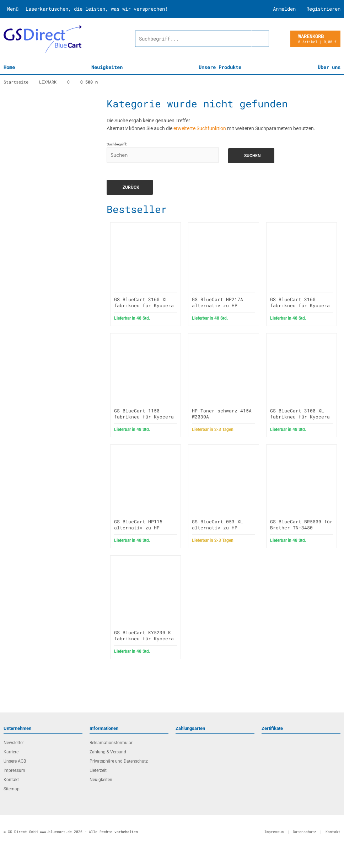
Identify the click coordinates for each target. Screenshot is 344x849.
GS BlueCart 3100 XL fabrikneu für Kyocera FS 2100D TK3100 (300, 416)
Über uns (329, 67)
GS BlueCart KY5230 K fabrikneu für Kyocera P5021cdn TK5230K (144, 638)
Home (9, 67)
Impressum (14, 770)
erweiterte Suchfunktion (199, 128)
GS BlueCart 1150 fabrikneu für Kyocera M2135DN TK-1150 (144, 416)
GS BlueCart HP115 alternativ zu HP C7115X (138, 527)
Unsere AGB (15, 761)
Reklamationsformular (111, 742)
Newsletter (14, 742)
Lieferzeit (98, 770)
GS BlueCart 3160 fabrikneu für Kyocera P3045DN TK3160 (300, 305)
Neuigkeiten (107, 67)
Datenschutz (304, 831)
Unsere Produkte (220, 67)
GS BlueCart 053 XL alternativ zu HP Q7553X (217, 527)
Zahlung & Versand (108, 751)
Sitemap (12, 788)
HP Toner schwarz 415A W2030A (222, 413)
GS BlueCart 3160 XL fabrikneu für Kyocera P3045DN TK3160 (144, 305)
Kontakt (11, 779)
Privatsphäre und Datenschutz (119, 761)
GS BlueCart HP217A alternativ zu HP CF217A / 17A (217, 305)
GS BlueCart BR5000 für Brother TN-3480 (301, 524)
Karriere (11, 751)
